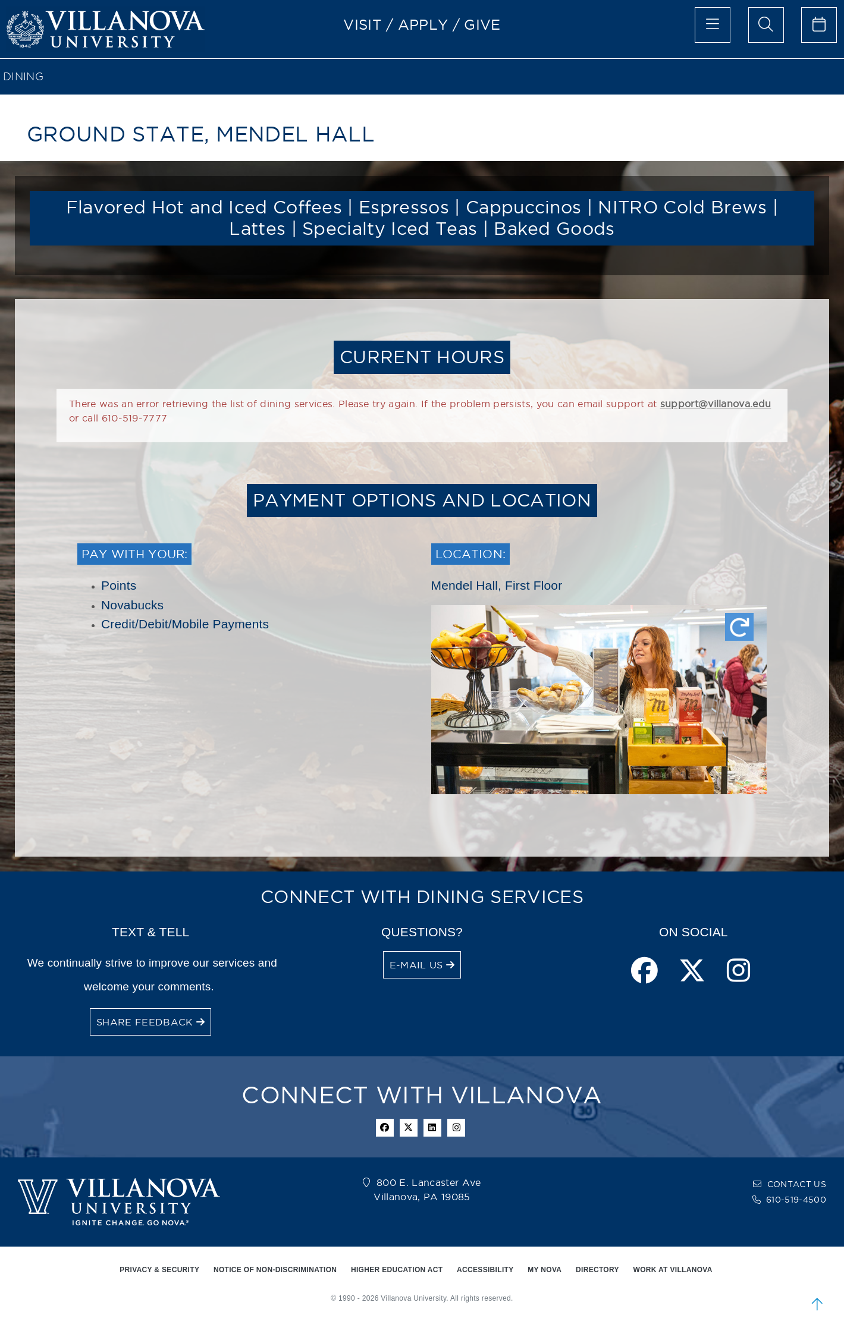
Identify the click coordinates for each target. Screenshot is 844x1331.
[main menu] (712, 25)
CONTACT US (796, 1184)
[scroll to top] (817, 1304)
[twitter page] (692, 971)
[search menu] (766, 25)
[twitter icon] (409, 1128)
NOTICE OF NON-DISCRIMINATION (275, 1270)
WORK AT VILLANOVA (673, 1270)
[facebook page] (644, 971)
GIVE (482, 24)
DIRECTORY (597, 1270)
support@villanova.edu (715, 403)
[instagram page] (738, 971)
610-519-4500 (796, 1199)
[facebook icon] (385, 1128)
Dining (23, 76)
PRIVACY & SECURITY (159, 1270)
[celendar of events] (819, 25)
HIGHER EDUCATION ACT (397, 1270)
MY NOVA (544, 1270)
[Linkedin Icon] (432, 1128)
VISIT (362, 24)
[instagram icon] (456, 1128)
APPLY (423, 24)
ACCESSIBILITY (485, 1270)
